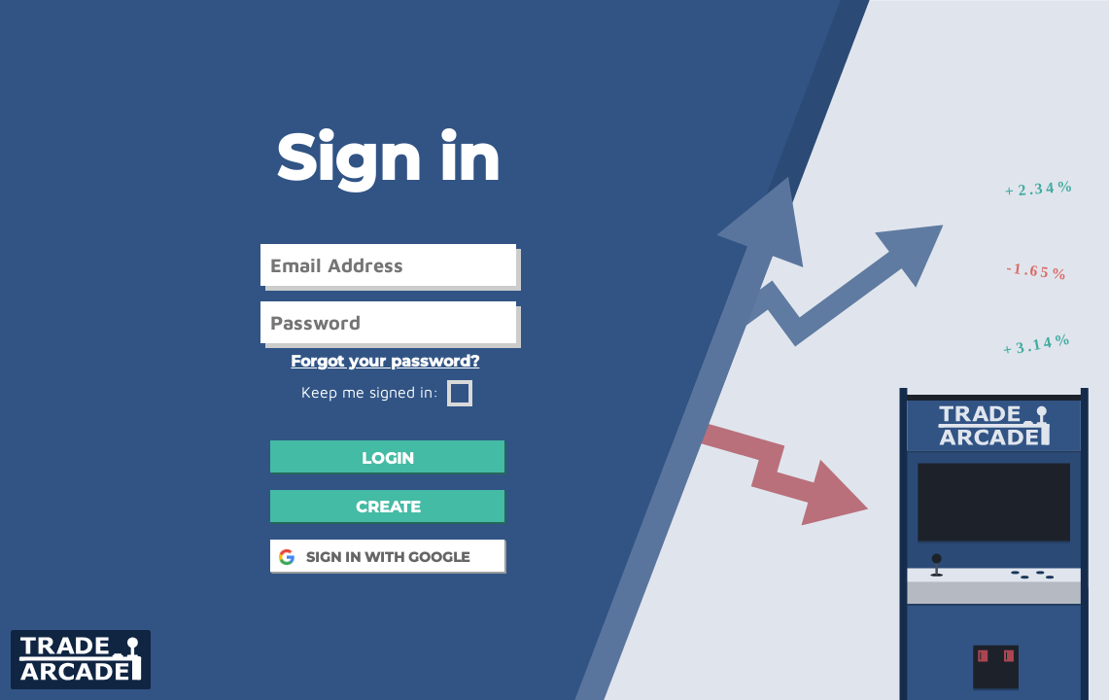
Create (388, 507)
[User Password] (388, 322)
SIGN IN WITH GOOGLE (387, 557)
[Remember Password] (460, 393)
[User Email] (388, 265)
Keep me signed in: (387, 392)
